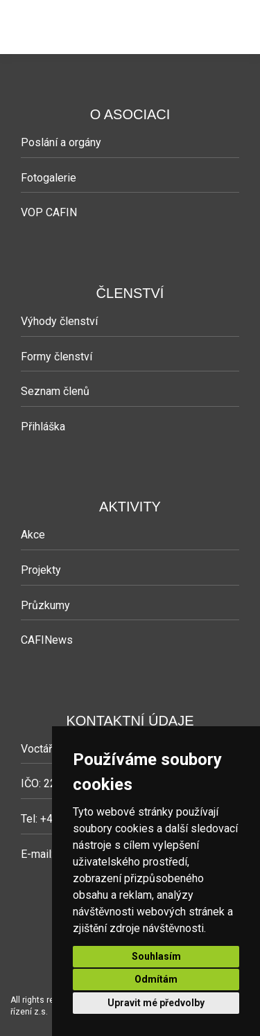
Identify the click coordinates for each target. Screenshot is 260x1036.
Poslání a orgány (61, 142)
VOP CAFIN (49, 212)
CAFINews (47, 640)
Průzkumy (45, 605)
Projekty (41, 570)
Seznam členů (55, 391)
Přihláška (43, 426)
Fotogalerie (48, 177)
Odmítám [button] (156, 979)
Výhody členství (59, 321)
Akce (33, 534)
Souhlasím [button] (156, 956)
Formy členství (56, 356)
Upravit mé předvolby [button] (156, 1002)
